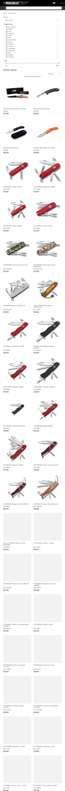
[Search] (34, 8)
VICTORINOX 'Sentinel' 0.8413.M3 (14, 426)
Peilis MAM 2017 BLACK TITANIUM (14, 109)
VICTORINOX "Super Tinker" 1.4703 (14, 785)
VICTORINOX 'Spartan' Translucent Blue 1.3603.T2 (15, 625)
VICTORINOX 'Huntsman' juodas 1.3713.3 (13, 706)
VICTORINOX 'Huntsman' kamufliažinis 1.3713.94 (46, 706)
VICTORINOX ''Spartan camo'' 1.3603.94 (16, 584)
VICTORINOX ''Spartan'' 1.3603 (44, 543)
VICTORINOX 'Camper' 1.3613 (43, 624)
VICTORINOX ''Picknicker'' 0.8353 (13, 346)
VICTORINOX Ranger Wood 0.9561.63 (46, 504)
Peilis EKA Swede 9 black (42, 109)
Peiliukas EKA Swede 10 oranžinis (44, 148)
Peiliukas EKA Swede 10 (11, 148)
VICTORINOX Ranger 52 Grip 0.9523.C (46, 465)
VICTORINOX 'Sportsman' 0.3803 (44, 187)
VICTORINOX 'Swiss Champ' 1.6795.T (46, 785)
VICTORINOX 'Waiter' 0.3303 (12, 187)
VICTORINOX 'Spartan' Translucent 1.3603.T (45, 584)
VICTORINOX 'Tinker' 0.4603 (12, 226)
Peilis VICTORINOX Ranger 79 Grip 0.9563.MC (14, 544)
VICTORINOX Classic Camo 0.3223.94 (15, 265)
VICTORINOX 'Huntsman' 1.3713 (44, 665)
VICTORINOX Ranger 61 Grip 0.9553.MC (16, 504)
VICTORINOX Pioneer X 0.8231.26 (14, 306)
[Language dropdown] (55, 3)
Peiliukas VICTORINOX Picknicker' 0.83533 (44, 347)
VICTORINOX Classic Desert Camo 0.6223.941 (44, 266)
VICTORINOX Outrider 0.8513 (43, 426)
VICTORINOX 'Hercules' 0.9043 (13, 465)
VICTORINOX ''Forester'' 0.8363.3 (44, 387)
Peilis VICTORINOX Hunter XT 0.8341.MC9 (43, 306)
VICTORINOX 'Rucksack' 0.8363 (13, 387)
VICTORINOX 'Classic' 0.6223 (43, 226)
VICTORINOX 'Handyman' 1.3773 (44, 746)
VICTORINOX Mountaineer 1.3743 (14, 746)
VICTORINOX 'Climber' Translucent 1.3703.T (14, 666)
